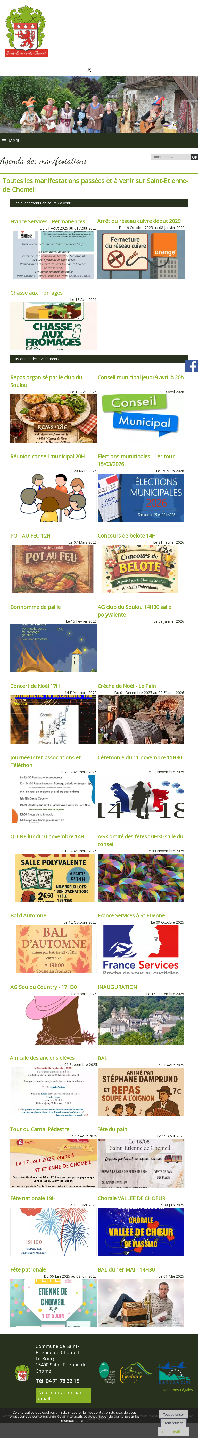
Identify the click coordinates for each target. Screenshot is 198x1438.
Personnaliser (173, 1432)
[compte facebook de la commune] (191, 371)
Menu (15, 140)
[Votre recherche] (170, 156)
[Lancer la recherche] (194, 157)
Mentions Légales (178, 1389)
